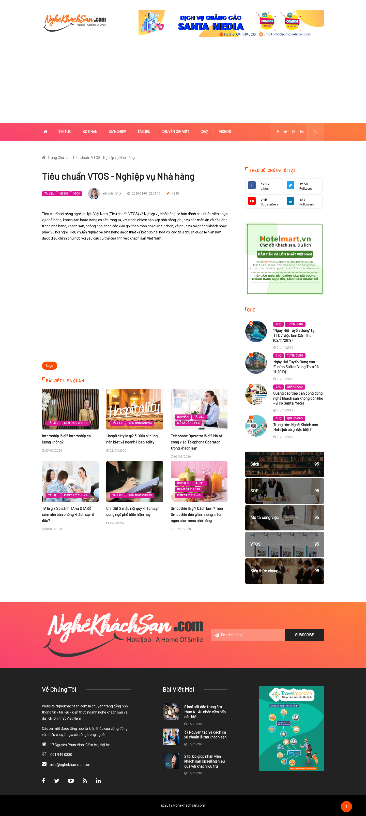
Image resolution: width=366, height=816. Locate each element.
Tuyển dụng (295, 324)
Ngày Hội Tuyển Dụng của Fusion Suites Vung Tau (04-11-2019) (296, 367)
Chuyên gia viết (175, 132)
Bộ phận (90, 132)
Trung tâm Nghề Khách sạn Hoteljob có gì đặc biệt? (295, 427)
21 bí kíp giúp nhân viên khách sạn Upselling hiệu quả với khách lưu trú (204, 761)
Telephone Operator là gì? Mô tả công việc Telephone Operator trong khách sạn (196, 442)
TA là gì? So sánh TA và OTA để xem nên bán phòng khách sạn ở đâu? (68, 514)
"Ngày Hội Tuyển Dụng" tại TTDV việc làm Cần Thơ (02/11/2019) (294, 335)
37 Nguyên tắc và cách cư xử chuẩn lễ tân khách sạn (205, 734)
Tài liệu (143, 132)
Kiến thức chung (75, 423)
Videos (225, 132)
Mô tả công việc (188, 423)
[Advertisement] (183, 84)
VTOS (76, 193)
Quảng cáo (295, 386)
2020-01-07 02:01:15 (144, 193)
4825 (173, 193)
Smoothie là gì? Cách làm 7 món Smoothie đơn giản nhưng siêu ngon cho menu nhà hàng (197, 514)
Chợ (204, 132)
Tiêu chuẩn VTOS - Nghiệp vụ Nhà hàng (103, 158)
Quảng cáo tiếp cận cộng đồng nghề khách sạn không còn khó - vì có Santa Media (298, 398)
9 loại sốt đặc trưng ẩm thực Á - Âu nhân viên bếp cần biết (205, 711)
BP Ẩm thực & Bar (188, 489)
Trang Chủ (56, 158)
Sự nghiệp (117, 132)
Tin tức (64, 132)
